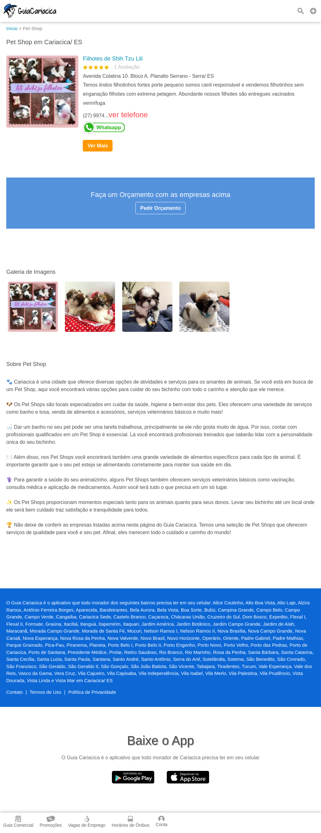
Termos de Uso (45, 692)
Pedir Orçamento (160, 208)
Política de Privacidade (92, 692)
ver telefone (128, 114)
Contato (14, 692)
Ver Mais (97, 145)
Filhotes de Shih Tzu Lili (113, 59)
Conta (161, 821)
